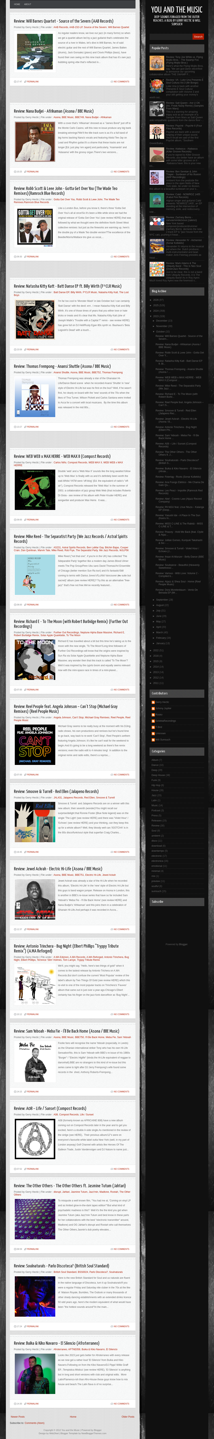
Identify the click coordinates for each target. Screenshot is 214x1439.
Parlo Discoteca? (98, 1272)
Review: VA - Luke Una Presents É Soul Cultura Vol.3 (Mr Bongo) (184, 81)
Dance (155, 765)
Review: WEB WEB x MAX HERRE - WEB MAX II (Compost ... (178, 379)
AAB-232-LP (75, 27)
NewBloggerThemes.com (93, 1433)
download (157, 845)
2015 (156, 661)
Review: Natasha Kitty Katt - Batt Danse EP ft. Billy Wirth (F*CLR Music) (68, 286)
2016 (156, 655)
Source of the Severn (95, 27)
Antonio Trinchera (113, 957)
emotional (157, 866)
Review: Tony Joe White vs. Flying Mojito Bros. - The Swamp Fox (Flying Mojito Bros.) (184, 60)
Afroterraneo (60, 1349)
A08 (55, 1114)
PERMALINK (33, 82)
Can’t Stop (78, 717)
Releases (157, 820)
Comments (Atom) (34, 1423)
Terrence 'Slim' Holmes (49, 960)
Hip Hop (156, 785)
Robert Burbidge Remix (26, 635)
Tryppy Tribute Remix (88, 960)
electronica (157, 861)
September (162, 599)
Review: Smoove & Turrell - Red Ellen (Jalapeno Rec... (175, 412)
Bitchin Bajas (112, 547)
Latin (154, 800)
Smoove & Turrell (105, 797)
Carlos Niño (60, 462)
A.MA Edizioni (60, 957)
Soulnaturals (116, 1272)
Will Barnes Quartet (118, 27)
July (158, 610)
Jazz (154, 795)
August (160, 605)
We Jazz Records (108, 550)
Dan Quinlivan (28, 550)
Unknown (161, 733)
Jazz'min (93, 1191)
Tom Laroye (69, 960)
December (162, 320)
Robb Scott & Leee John (89, 199)
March (160, 632)
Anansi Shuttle (61, 372)
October (160, 331)
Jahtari (66, 1191)
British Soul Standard (65, 1272)
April (159, 627)
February (161, 638)
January (160, 643)
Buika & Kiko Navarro (93, 1349)
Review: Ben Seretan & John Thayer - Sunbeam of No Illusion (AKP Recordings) (183, 174)
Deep (155, 770)
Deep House (158, 775)
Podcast (156, 810)
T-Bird (159, 727)
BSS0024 (83, 1272)
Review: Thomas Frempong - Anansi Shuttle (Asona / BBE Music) (62, 366)
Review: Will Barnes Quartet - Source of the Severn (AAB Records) (64, 21)
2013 (156, 672)
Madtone (104, 1191)
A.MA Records (77, 957)
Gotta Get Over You (64, 199)
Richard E (119, 632)
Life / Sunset (87, 1114)
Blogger (183, 944)
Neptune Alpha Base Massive (96, 632)
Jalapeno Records (73, 797)
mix (153, 876)
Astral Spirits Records (73, 547)
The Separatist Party (87, 550)
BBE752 (96, 372)
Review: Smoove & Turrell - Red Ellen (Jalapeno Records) (56, 791)
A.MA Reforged (94, 957)
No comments (121, 82)
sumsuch (156, 891)
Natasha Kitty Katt (108, 292)
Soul (154, 830)
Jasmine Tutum (79, 1191)
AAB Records (60, 27)
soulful (155, 886)
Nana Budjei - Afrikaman (98, 117)
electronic (157, 856)
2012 (156, 677)
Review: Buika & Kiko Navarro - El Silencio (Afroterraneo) (57, 1343)
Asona (56, 117)
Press (155, 815)
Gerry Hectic (162, 702)
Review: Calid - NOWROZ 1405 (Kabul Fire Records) (183, 196)
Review (156, 825)
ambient (156, 835)
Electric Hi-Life (93, 875)
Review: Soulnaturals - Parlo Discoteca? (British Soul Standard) (61, 1266)
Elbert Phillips (28, 960)
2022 (156, 650)
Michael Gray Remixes (97, 717)
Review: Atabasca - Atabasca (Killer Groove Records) (181, 150)
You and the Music (176, 10)
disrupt (57, 1191)
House (155, 790)
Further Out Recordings (66, 632)
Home (17, 4)
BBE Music (68, 117)
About (27, 4)
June (159, 616)
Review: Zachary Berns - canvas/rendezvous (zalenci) (181, 219)
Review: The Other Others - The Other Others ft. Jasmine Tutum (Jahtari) (70, 1186)
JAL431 (58, 797)
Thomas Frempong (112, 372)
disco (154, 840)
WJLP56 (124, 550)
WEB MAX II (95, 462)
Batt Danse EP (61, 292)
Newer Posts (18, 1416)
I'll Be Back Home (94, 1037)
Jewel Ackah (109, 875)
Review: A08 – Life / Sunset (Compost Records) (50, 1108)
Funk (154, 780)
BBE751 (79, 875)
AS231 (57, 547)
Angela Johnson (62, 717)
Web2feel (54, 1433)
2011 (156, 683)
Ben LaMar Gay (95, 547)
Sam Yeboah (124, 1037)
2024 (156, 310)
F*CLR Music (90, 292)
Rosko (159, 714)
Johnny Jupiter (163, 708)
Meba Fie (111, 1037)
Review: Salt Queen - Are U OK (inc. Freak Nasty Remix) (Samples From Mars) (185, 106)
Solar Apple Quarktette (52, 635)
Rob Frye (69, 550)
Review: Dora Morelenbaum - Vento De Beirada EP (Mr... (176, 591)
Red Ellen (89, 797)
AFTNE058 (74, 1349)
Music (155, 805)
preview (156, 881)
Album (155, 760)
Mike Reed (57, 550)
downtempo (158, 851)
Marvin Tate (44, 550)
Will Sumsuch (163, 739)
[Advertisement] (57, 96)
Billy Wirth (76, 292)
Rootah (114, 1191)
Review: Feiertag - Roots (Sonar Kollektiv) (178, 476)
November (162, 326)
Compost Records (77, 462)
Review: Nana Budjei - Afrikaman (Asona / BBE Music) (54, 111)
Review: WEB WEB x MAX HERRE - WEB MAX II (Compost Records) (62, 456)
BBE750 (79, 1037)
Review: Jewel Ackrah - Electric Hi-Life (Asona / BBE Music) (58, 869)
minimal (156, 871)
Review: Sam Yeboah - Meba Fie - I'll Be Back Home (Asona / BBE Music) (66, 1031)
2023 (156, 316)
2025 (156, 305)
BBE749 (79, 117)
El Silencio (111, 1349)
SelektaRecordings (166, 721)
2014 (156, 666)
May (158, 621)
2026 (156, 300)
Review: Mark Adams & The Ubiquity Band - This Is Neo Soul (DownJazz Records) (183, 266)
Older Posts (128, 1416)
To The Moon (73, 635)
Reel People (117, 717)
